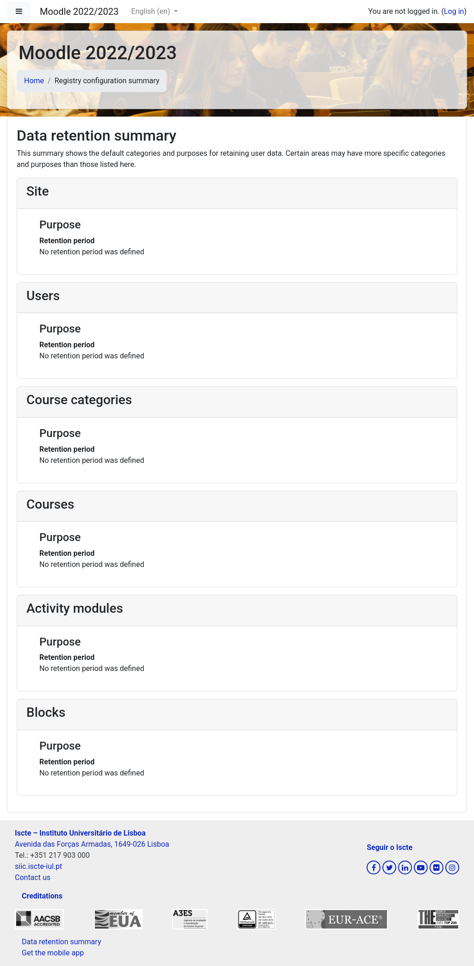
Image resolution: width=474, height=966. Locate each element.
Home (34, 80)
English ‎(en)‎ (151, 11)
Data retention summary (61, 941)
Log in (454, 11)
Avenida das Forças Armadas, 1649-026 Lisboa (92, 844)
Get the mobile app (53, 952)
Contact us (32, 877)
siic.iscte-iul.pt (38, 866)
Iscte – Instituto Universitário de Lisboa (80, 833)
